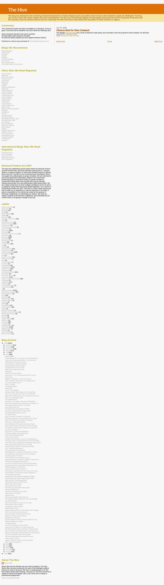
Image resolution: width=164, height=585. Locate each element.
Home (109, 41)
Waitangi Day (6, 328)
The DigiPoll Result (11, 399)
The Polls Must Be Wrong (12, 474)
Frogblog (5, 84)
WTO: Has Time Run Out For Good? (16, 512)
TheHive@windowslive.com (39, 41)
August (8, 350)
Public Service (6, 307)
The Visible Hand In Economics (12, 64)
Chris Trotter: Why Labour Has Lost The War (18, 444)
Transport (5, 323)
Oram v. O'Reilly (10, 384)
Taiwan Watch (6, 318)
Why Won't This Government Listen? (16, 491)
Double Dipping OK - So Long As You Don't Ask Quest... (22, 358)
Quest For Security (8, 125)
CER (3, 220)
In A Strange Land (8, 95)
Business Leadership (9, 219)
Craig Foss (5, 80)
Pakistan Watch (7, 300)
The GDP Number (10, 414)
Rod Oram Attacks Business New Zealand (17, 514)
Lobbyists (5, 283)
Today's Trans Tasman (12, 437)
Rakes (4, 308)
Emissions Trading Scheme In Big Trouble (17, 411)
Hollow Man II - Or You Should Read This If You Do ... (21, 375)
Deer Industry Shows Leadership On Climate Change (21, 426)
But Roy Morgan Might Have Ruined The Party (19, 536)
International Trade (66, 36)
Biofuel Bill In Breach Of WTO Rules (16, 482)
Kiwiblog (4, 57)
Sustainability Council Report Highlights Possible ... (20, 476)
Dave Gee (5, 82)
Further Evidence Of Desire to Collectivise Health (20, 424)
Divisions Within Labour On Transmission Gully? (19, 446)
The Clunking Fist (7, 133)
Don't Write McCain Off (12, 407)
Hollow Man (8, 388)
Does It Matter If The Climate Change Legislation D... (21, 472)
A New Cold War (7, 207)
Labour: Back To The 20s (12, 493)
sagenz (4, 129)
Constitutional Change (9, 227)
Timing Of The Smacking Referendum (16, 461)
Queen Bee (8, 563)
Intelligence (5, 270)
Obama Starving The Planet (13, 484)
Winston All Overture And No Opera (15, 516)
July (7, 352)
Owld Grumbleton (7, 124)
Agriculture (5, 209)
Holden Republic (7, 90)
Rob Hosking (6, 127)
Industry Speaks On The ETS (14, 456)
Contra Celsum (7, 79)
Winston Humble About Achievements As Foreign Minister (22, 533)
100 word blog (6, 74)
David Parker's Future (11, 508)
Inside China (6, 269)
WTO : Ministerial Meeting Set (14, 448)
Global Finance (9, 495)
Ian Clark (5, 264)
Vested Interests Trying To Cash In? (16, 469)
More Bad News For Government (15, 450)
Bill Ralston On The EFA (12, 518)
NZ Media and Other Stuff (10, 119)
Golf (3, 255)
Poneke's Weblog (7, 59)
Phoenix (4, 302)
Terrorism (5, 320)
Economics (5, 235)
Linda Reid (5, 102)
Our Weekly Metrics (11, 386)
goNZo (4, 85)
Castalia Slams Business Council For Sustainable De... (21, 439)
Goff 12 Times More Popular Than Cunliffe (17, 534)
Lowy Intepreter (7, 154)
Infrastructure (6, 267)
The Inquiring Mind (8, 62)
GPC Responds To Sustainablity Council (17, 457)
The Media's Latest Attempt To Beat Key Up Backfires (21, 427)
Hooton (4, 56)
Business (5, 217)
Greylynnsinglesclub (8, 87)
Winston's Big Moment (12, 489)
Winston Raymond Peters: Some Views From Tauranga (21, 510)
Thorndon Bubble (7, 137)
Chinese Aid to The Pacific (13, 486)
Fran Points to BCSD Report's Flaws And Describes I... (21, 463)
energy (4, 242)
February (9, 549)
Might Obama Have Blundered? (14, 369)
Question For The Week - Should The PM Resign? (20, 401)
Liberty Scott (6, 100)
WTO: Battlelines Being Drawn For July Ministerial (20, 381)
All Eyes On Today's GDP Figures (15, 422)
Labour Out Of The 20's (12, 538)
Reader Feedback (8, 310)
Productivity (5, 305)
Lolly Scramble (7, 104)
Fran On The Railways (12, 390)
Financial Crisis (7, 249)
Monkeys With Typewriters (10, 109)
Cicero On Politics (8, 77)
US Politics (76, 36)
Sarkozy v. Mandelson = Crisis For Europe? (18, 379)
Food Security (6, 250)
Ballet (3, 212)
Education (5, 239)
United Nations (7, 325)
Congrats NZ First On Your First (14, 367)
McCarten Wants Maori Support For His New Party (20, 392)
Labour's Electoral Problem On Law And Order (19, 540)
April (7, 546)
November (9, 345)
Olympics (5, 297)
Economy (5, 237)
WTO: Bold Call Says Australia (14, 435)
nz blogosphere (7, 115)
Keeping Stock (6, 99)
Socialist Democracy (8, 130)
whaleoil (4, 140)
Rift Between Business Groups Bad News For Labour (21, 418)
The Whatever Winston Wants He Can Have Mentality (21, 499)
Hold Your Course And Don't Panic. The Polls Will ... (20, 394)
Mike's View (5, 107)
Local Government (8, 285)
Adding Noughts (7, 51)
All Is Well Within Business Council (15, 412)
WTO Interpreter (7, 159)
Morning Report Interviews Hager (15, 366)
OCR (3, 295)
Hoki (3, 260)
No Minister (5, 112)
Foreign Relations (7, 252)
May (7, 544)
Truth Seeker (6, 138)
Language (5, 280)
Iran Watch (5, 274)
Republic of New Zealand (10, 312)
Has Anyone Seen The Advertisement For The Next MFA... (22, 441)
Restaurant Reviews (8, 313)
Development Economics (10, 234)
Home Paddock (7, 92)
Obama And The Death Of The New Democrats (19, 527)
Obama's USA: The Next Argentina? (16, 480)
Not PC (4, 114)
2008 (6, 343)
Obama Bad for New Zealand (14, 504)
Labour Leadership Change (11, 278)
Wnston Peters (7, 333)
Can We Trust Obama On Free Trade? (16, 525)
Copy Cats (5, 229)
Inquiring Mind (71, 33)
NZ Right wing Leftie (8, 120)
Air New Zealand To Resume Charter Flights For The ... (21, 519)
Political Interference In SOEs (14, 521)
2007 (6, 553)
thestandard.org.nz (8, 135)
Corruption (5, 230)
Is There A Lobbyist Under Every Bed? (16, 433)
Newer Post (60, 41)
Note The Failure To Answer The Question (17, 416)
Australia (5, 210)
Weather (4, 330)
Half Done (5, 89)
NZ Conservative (7, 117)
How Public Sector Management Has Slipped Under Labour (23, 442)
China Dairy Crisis (8, 222)
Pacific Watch (6, 298)
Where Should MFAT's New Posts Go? (16, 497)
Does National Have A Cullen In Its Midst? (17, 405)
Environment (6, 244)
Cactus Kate (6, 52)
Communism (6, 225)
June (7, 354)
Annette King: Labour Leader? (14, 506)
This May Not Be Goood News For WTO (17, 409)
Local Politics (6, 287)
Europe (4, 247)
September (9, 349)
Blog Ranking (6, 214)
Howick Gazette (7, 94)
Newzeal (4, 110)
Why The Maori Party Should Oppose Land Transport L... (22, 531)
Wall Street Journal (8, 157)
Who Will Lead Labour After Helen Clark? (17, 487)
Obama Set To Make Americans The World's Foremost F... (22, 396)
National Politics (7, 290)
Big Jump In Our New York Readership (16, 431)
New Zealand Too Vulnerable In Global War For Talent (21, 452)
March (8, 547)
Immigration (5, 265)
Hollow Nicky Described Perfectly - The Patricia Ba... (21, 360)
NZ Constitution (7, 293)
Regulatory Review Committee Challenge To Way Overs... (22, 459)
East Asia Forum (7, 152)
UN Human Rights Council (13, 383)
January (8, 551)
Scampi (4, 315)
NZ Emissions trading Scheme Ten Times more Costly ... (22, 471)
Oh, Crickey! (6, 122)
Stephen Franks (7, 132)
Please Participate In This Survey (15, 467)
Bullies (4, 215)
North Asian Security (8, 292)
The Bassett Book (10, 523)
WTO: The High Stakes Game (14, 397)
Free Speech (6, 254)
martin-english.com (8, 105)
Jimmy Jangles (7, 97)
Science (4, 317)
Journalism (5, 277)
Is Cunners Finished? (11, 429)
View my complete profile (10, 578)
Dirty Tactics (8, 377)
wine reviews (6, 332)
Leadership (5, 282)
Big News (5, 75)
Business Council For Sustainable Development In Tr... (21, 465)
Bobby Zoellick (9, 356)
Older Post (158, 41)
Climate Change (7, 224)
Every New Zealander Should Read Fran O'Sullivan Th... (22, 403)
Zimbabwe (8, 371)
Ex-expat (5, 54)
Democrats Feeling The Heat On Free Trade (18, 503)
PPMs (4, 303)
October (8, 347)
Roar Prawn (6, 61)
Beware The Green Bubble (13, 373)
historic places (6, 259)
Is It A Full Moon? (7, 275)
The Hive (17, 10)
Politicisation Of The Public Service (15, 362)
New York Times (7, 156)
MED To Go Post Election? (13, 542)
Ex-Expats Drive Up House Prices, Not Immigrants (20, 454)
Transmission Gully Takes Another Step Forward (19, 478)
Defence (4, 232)
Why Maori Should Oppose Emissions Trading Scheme (21, 529)
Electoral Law (6, 240)
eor (3, 245)
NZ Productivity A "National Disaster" (16, 364)
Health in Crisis (7, 257)
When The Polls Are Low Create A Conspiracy (19, 420)
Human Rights (6, 262)
